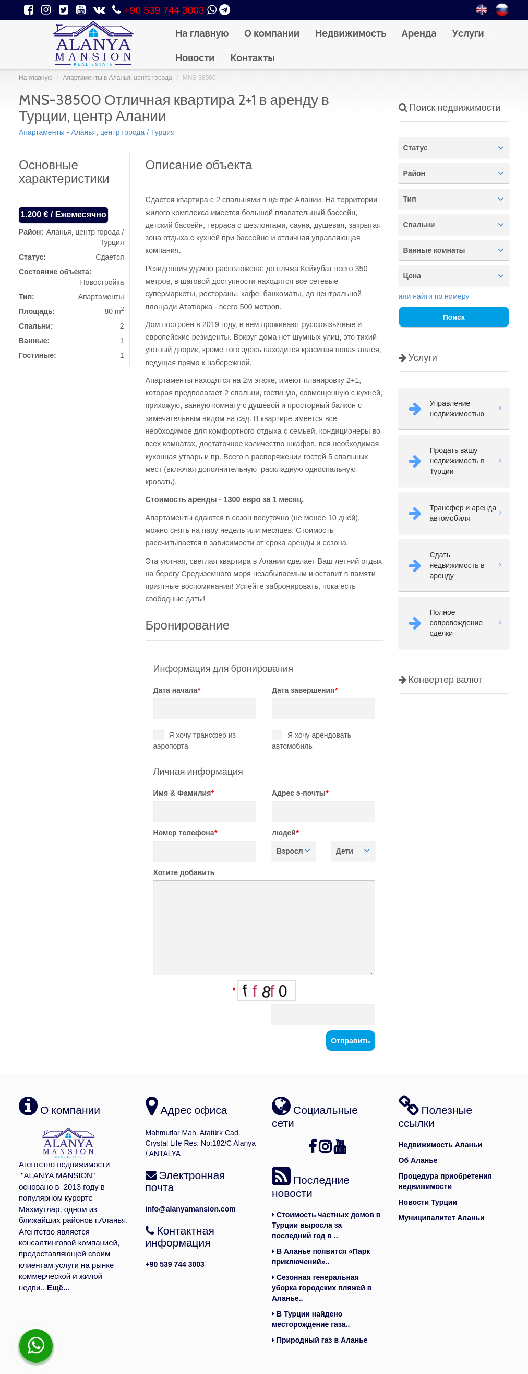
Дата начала (176, 690)
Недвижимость (350, 33)
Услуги (468, 33)
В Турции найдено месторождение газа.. (311, 1319)
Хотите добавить (184, 872)
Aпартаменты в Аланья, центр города (117, 77)
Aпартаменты (42, 132)
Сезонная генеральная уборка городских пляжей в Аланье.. (321, 1287)
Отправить (350, 1041)
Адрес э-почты (300, 793)
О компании (271, 33)
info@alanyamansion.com (191, 1209)
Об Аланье (418, 1160)
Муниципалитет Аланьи (442, 1218)
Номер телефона (185, 833)
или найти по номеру (434, 296)
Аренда (419, 33)
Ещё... (58, 1287)
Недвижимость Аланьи (441, 1144)
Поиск (454, 317)
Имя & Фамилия (183, 793)
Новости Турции (428, 1202)
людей (285, 833)
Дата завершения (305, 690)
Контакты (252, 57)
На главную (202, 33)
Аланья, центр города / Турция (122, 132)
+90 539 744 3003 (164, 10)
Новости (194, 57)
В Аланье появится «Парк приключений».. (321, 1256)
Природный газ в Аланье (320, 1340)
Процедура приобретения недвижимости (445, 1181)
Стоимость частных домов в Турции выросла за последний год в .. (326, 1225)
